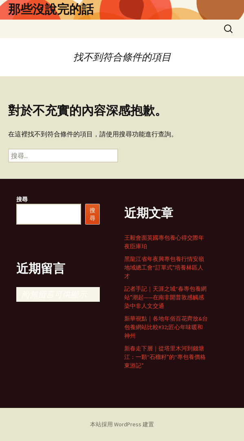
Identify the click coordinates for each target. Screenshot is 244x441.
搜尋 (22, 199)
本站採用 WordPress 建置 (122, 424)
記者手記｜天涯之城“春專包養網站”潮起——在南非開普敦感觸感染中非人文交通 (165, 297)
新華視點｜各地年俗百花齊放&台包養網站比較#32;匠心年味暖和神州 (166, 327)
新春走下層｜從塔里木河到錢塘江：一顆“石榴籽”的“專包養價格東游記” (165, 357)
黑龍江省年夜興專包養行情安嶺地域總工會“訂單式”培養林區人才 (164, 267)
